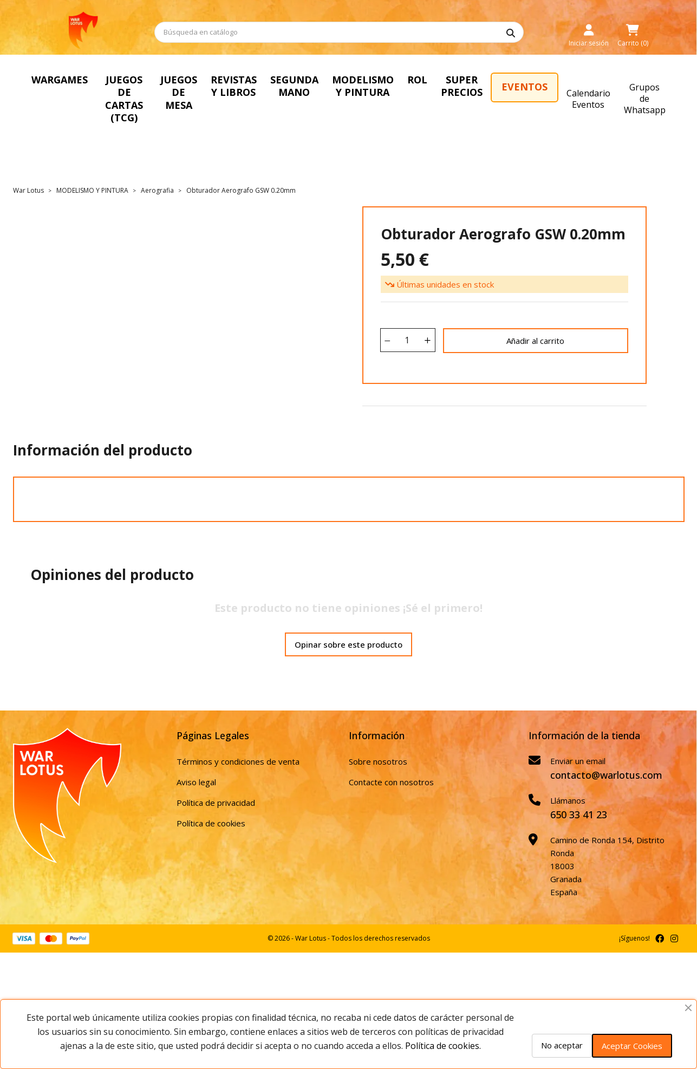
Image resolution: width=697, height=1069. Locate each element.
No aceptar (562, 1045)
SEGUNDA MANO (374, 86)
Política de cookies (211, 797)
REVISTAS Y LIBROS (301, 86)
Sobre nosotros (378, 736)
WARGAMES (59, 79)
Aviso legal (196, 756)
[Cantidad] (407, 315)
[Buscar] (339, 32)
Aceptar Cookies (632, 1045)
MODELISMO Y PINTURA (456, 86)
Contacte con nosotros (391, 756)
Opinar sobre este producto (348, 619)
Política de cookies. (443, 1046)
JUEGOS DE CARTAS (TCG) (144, 86)
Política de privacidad (216, 777)
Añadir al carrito (535, 315)
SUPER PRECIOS (569, 86)
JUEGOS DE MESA (228, 86)
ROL (520, 79)
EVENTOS (637, 86)
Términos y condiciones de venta (238, 736)
